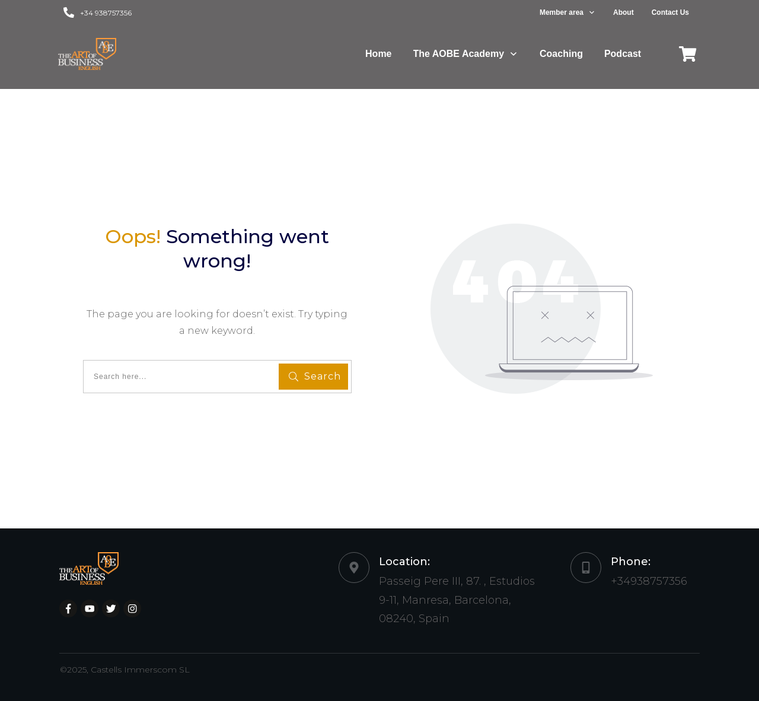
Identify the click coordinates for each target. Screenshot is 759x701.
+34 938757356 (106, 12)
